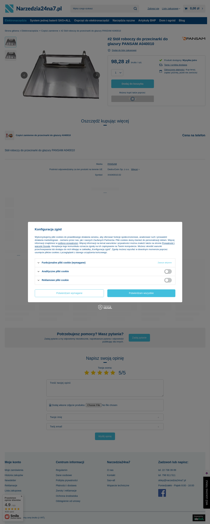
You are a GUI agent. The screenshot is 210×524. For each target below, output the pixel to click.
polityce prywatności (68, 243)
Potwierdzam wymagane (69, 293)
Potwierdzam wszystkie (141, 293)
